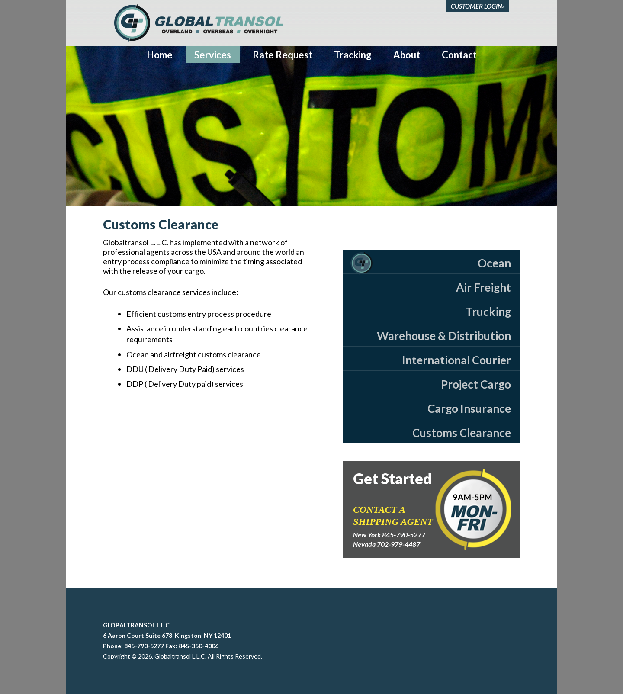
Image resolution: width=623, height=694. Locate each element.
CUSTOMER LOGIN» (478, 6)
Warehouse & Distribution (444, 336)
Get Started (392, 478)
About (406, 55)
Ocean (494, 263)
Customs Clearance (461, 433)
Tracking (353, 55)
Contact (459, 55)
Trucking (488, 311)
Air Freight (483, 287)
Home (160, 55)
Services (212, 55)
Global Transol (198, 23)
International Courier (456, 360)
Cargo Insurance (469, 408)
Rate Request (282, 55)
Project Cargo (476, 384)
